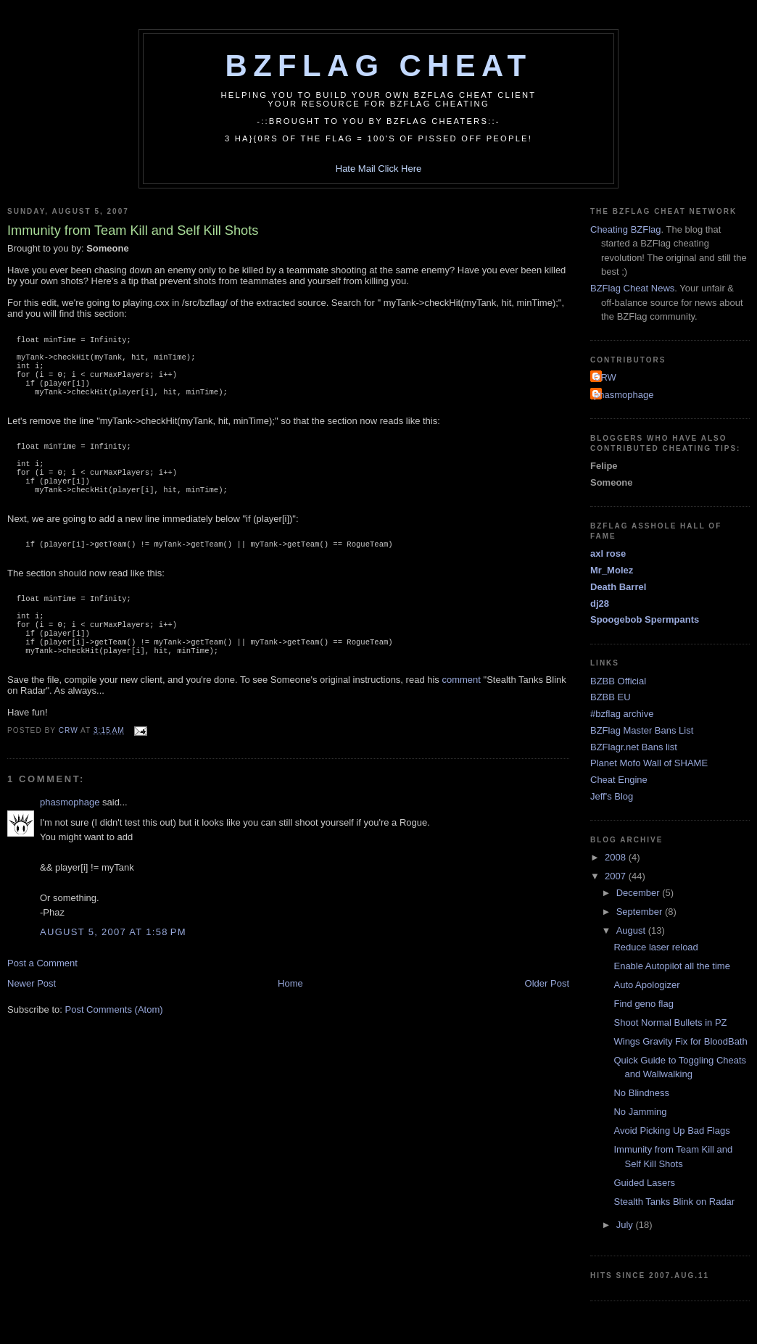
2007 (617, 876)
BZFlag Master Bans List (641, 730)
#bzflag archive (621, 713)
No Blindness (641, 1092)
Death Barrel (618, 586)
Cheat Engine (619, 779)
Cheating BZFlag (625, 229)
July (626, 1224)
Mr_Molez (611, 570)
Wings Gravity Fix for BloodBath (680, 1041)
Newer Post (31, 1019)
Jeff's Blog (611, 796)
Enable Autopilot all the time (671, 966)
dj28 (599, 603)
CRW (605, 377)
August (632, 930)
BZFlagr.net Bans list (633, 747)
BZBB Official (618, 681)
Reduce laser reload (655, 947)
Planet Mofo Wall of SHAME (649, 763)
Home (290, 1019)
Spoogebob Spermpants (644, 619)
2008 (617, 857)
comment (461, 715)
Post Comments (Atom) (114, 1045)
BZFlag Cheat (379, 66)
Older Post (547, 1019)
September (640, 911)
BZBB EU (610, 697)
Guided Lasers (644, 1182)
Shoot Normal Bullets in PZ (670, 1022)
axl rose (608, 553)
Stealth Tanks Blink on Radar (674, 1201)
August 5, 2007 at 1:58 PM (113, 968)
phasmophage (69, 838)
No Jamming (639, 1111)
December (639, 892)
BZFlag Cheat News (632, 288)
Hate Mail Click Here (378, 168)
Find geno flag (643, 1003)
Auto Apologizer (646, 984)
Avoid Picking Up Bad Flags (671, 1130)
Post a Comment (42, 999)
